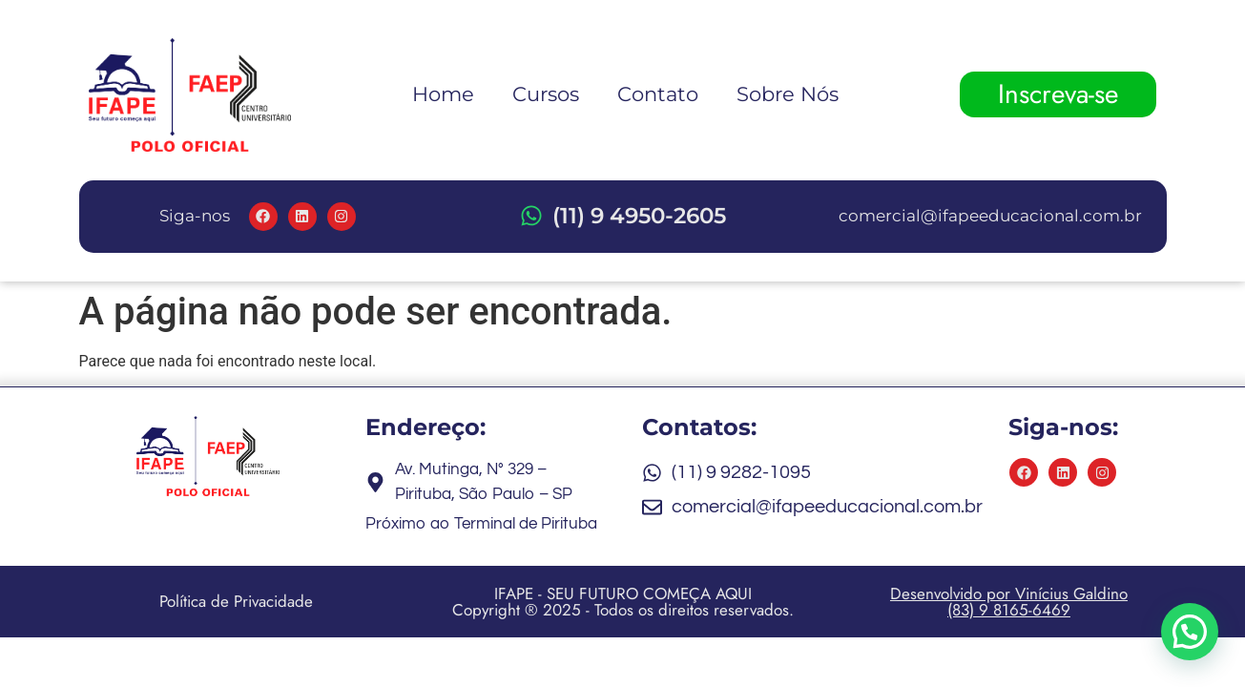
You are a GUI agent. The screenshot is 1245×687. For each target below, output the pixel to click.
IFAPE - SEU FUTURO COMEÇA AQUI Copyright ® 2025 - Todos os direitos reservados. (623, 601)
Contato (657, 94)
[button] (1189, 630)
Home (443, 94)
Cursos (545, 94)
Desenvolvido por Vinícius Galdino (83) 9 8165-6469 (1009, 601)
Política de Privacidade (236, 601)
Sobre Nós (788, 94)
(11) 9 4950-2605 (639, 215)
